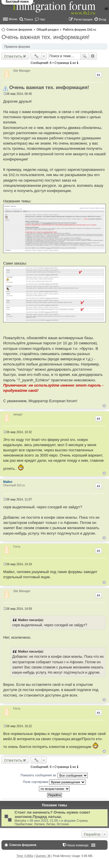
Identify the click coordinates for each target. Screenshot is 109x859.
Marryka (20, 820)
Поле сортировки (54, 782)
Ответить (13, 56)
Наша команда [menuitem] (77, 845)
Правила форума (17, 46)
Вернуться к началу (104, 405)
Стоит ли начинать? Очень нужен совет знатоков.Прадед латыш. (52, 814)
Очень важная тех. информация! (45, 37)
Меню (13, 19)
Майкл (7, 481)
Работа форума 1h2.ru (79, 29)
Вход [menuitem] (102, 19)
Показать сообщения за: (54, 775)
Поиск (84, 56)
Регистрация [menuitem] (83, 19)
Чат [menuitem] (42, 19)
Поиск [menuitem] (28, 19)
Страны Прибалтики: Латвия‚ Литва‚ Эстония (51, 822)
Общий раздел (47, 29)
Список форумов (19, 29)
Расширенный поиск (93, 56)
